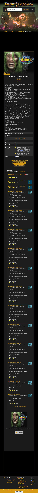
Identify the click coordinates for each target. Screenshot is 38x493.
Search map (26, 9)
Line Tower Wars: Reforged (22, 482)
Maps (5, 31)
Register (32, 1)
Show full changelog (19, 165)
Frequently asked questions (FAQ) (32, 483)
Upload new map (11, 480)
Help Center (31, 478)
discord (21, 150)
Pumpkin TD (21, 480)
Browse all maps (11, 479)
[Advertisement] (20, 42)
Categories (10, 31)
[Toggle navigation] (32, 9)
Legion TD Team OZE (23, 486)
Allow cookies (19, 491)
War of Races (21, 483)
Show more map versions (20, 407)
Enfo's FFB (20, 479)
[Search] (14, 9)
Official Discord (19, 157)
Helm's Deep (21, 487)
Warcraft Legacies (22, 485)
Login (27, 1)
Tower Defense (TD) (19, 31)
